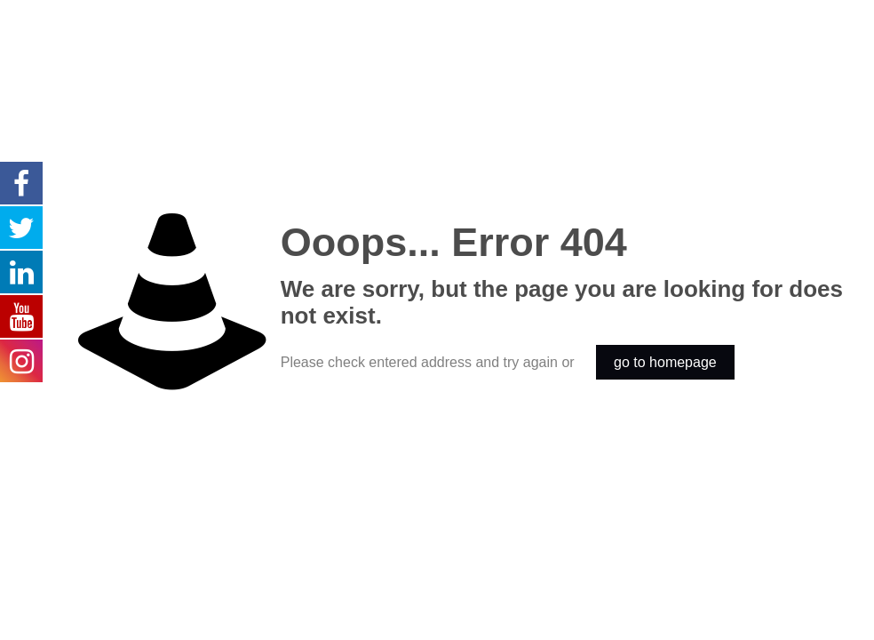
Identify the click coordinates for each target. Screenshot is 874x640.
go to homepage (665, 362)
